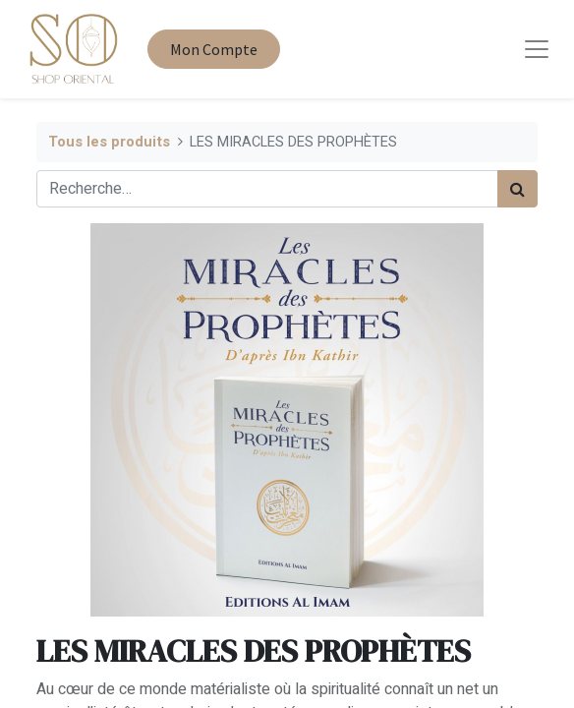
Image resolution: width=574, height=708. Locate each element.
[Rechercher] (517, 188)
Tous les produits (109, 142)
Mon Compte (214, 49)
